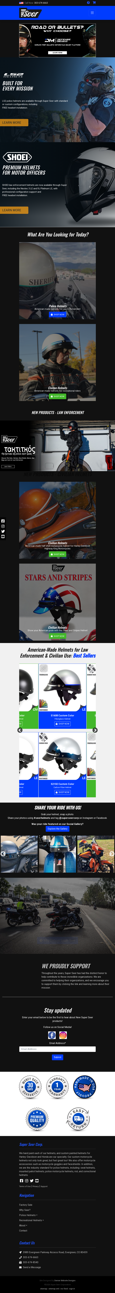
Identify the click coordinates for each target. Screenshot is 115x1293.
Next (95, 730)
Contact (23, 1230)
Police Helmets (27, 1215)
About (22, 1225)
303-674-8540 (28, 1262)
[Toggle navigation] (92, 13)
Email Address (57, 1043)
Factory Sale (25, 1204)
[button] (25, 40)
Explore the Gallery (57, 828)
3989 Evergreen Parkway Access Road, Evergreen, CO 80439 (53, 1252)
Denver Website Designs (64, 1280)
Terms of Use (25, 1186)
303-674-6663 (33, 3)
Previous (20, 730)
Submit (57, 1057)
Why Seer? (24, 1210)
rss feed (64, 1289)
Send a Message (30, 1267)
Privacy (36, 1186)
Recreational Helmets (30, 1220)
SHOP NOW (57, 314)
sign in (72, 1289)
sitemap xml (54, 1289)
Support (44, 1186)
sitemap (43, 1289)
